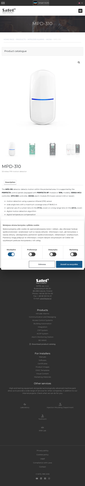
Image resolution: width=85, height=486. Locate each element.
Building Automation (42, 324)
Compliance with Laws (42, 463)
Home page (9, 39)
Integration (42, 327)
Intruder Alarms (36, 39)
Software (42, 360)
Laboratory (24, 407)
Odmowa (42, 264)
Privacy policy (42, 450)
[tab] (10, 182)
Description (10, 182)
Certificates (42, 364)
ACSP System (42, 334)
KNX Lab (42, 431)
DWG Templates (42, 370)
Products (21, 39)
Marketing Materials (42, 377)
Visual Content (42, 374)
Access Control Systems (42, 320)
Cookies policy (42, 455)
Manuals (42, 357)
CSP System (42, 330)
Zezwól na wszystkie (69, 264)
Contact (42, 467)
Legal (42, 459)
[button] (80, 11)
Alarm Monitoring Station (42, 337)
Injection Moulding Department (60, 407)
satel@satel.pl (45, 298)
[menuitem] (80, 3)
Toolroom (42, 419)
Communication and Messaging (42, 317)
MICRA (49, 39)
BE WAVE (42, 340)
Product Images (42, 367)
